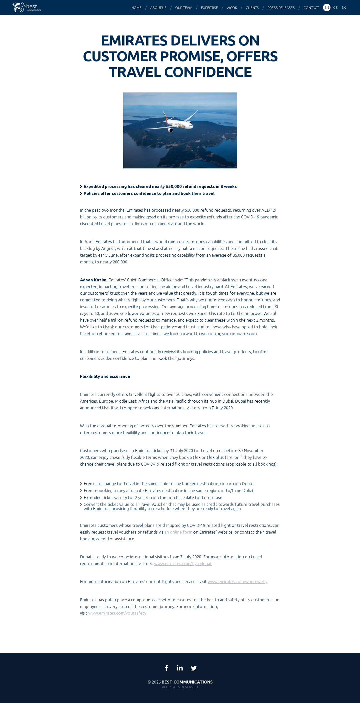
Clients (252, 8)
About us (158, 8)
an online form (178, 532)
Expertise (209, 8)
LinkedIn (180, 668)
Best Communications (27, 7)
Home (137, 8)
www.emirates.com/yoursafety (117, 613)
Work (232, 8)
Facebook (167, 668)
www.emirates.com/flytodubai (183, 563)
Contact (311, 8)
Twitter (193, 668)
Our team (183, 8)
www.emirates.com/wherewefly (238, 581)
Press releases (281, 8)
